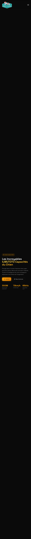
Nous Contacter (18, 279)
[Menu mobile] (28, 5)
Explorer (6, 279)
